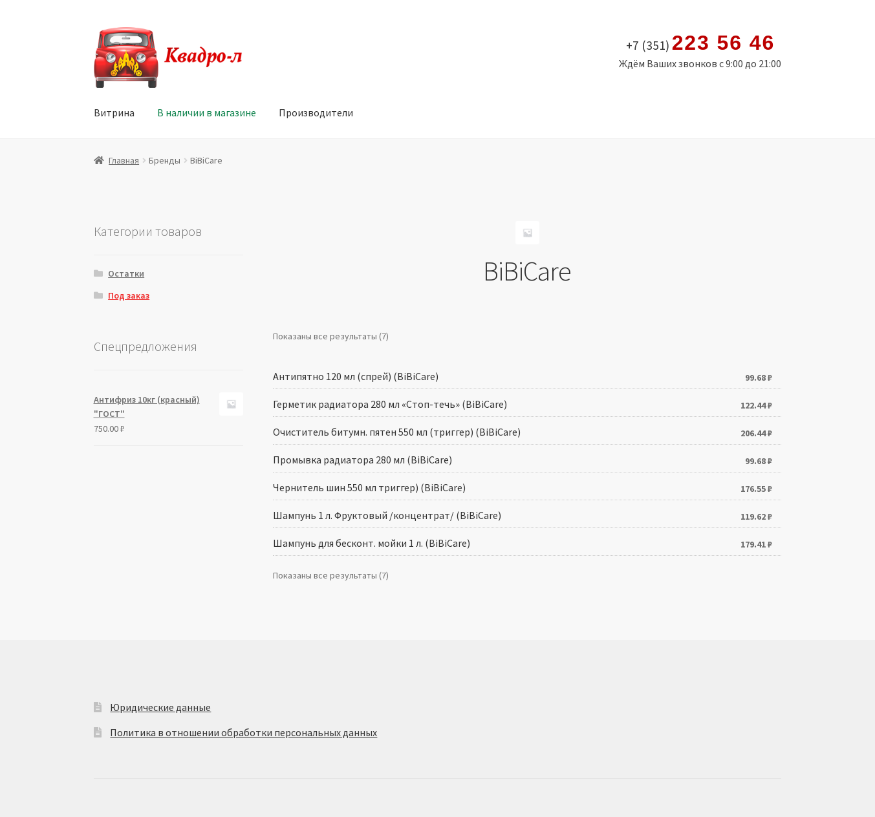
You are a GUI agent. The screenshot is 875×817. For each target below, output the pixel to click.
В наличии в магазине (206, 112)
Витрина (114, 112)
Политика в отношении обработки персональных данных (243, 732)
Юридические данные (160, 707)
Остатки (126, 273)
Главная (124, 160)
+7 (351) (700, 43)
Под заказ (128, 295)
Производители (316, 112)
